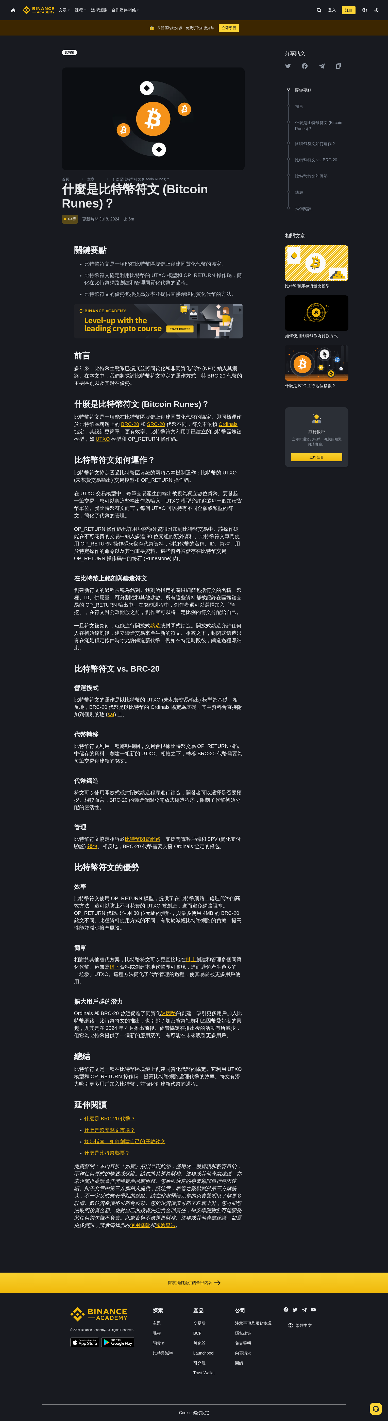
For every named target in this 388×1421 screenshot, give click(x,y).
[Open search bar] (317, 10)
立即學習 (229, 28)
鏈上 (191, 959)
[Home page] (38, 10)
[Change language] (365, 10)
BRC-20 (130, 424)
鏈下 (115, 967)
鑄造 (155, 625)
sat (111, 714)
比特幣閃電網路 (142, 839)
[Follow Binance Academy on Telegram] (304, 1310)
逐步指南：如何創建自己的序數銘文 (124, 1141)
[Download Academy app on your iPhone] (84, 1343)
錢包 (92, 846)
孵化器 (199, 1343)
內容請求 (243, 1353)
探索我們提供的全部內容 (194, 1282)
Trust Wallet (204, 1373)
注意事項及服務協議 (253, 1323)
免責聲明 (243, 1343)
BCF (197, 1333)
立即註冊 (317, 457)
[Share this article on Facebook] (305, 66)
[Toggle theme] (376, 10)
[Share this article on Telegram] (322, 66)
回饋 (239, 1363)
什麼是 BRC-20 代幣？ (110, 1118)
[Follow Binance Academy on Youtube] (313, 1309)
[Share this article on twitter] (288, 66)
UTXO (103, 439)
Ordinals (228, 424)
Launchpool (203, 1353)
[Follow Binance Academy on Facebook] (286, 1309)
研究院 (199, 1363)
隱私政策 (243, 1333)
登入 (332, 10)
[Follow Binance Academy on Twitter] (295, 1310)
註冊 (348, 10)
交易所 (199, 1323)
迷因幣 (168, 1013)
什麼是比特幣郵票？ (107, 1153)
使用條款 (140, 1225)
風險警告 (165, 1225)
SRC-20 (156, 424)
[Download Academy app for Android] (117, 1343)
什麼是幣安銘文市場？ (109, 1130)
